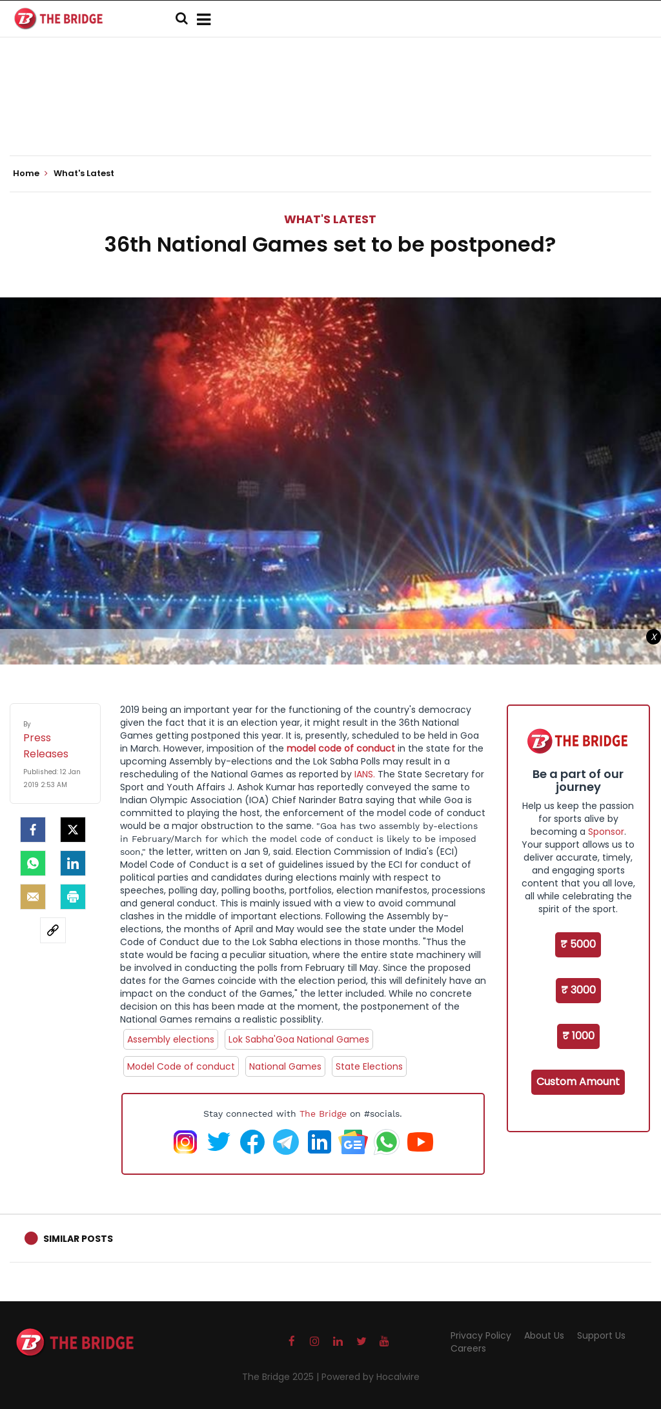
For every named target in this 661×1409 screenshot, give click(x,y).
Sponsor (606, 831)
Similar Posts (78, 1238)
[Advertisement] (330, 116)
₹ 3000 (578, 990)
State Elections (369, 1066)
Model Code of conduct (181, 1066)
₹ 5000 (578, 944)
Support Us (601, 1335)
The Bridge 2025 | (281, 1376)
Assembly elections (170, 1039)
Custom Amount (578, 1081)
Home (30, 173)
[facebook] (33, 830)
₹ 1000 (578, 1035)
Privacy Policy (481, 1335)
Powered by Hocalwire (370, 1376)
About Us (544, 1335)
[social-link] (53, 930)
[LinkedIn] (73, 863)
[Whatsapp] (33, 863)
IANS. (364, 774)
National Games (285, 1066)
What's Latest (330, 219)
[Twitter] (73, 830)
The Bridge (323, 1113)
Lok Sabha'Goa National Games (299, 1039)
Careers (468, 1348)
